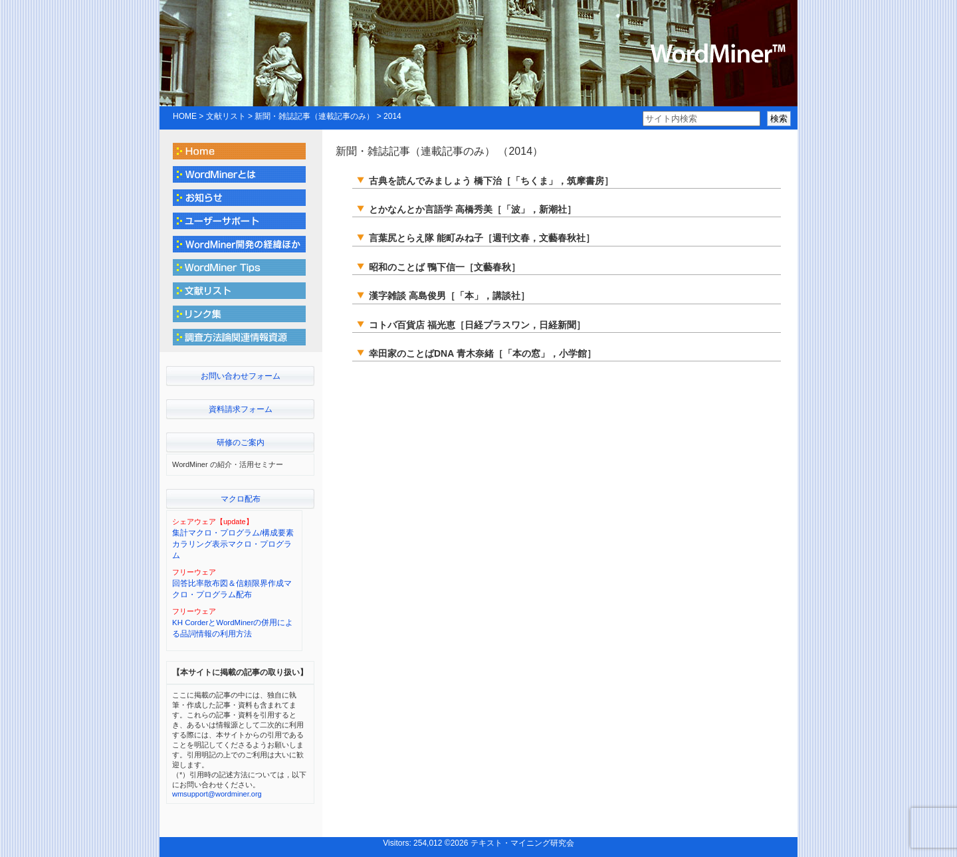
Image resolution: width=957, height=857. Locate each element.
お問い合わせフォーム (240, 376)
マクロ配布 (241, 499)
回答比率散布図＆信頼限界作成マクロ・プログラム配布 (232, 589)
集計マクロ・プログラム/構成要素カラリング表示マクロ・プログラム (233, 544)
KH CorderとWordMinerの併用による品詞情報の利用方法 (232, 628)
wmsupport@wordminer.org (217, 794)
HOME (185, 116)
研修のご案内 (241, 442)
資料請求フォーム (240, 409)
